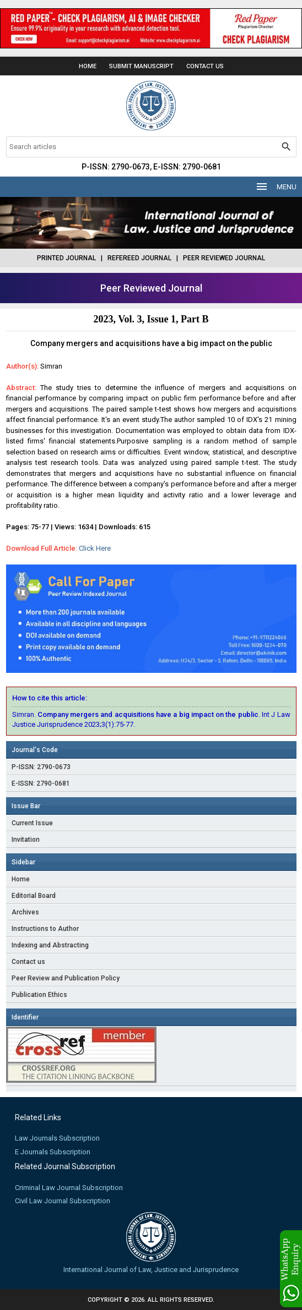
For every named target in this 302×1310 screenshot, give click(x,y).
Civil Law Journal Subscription (62, 1201)
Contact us (28, 962)
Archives (25, 912)
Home (87, 66)
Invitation (26, 839)
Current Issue (32, 823)
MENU (275, 187)
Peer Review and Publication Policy (66, 978)
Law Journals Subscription (57, 1138)
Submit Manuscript (141, 66)
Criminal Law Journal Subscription (69, 1187)
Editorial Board (34, 896)
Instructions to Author (45, 929)
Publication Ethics (39, 995)
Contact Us (205, 66)
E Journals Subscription (52, 1152)
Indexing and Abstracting (50, 945)
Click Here (95, 548)
